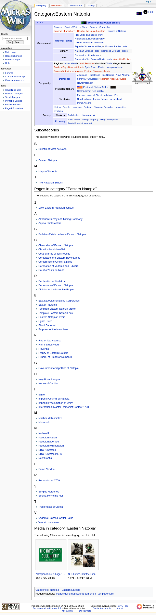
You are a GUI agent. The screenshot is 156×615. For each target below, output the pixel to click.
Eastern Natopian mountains (68, 71)
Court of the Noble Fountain (91, 31)
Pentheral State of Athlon (95, 87)
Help (148, 12)
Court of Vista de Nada (76, 27)
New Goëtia (45, 458)
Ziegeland (82, 75)
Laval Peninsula (86, 63)
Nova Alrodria (123, 75)
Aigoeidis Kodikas (122, 59)
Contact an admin (102, 608)
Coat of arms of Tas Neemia (54, 253)
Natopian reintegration (51, 445)
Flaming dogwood (48, 344)
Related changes (14, 93)
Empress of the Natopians (53, 329)
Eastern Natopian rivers (110, 67)
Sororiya (81, 79)
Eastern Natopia (47, 160)
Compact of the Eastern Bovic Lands (93, 59)
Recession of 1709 (49, 480)
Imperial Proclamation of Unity (55, 403)
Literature (86, 115)
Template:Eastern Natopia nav (55, 313)
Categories (42, 589)
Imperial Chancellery (64, 31)
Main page (10, 52)
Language (77, 107)
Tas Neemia (108, 75)
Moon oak (44, 422)
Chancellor (104, 27)
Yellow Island (70, 63)
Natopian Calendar (103, 107)
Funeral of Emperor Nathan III (55, 357)
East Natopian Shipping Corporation (58, 300)
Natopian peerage (48, 441)
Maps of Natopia (47, 171)
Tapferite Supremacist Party (89, 46)
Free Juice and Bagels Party (89, 35)
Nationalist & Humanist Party (89, 38)
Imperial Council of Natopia (53, 398)
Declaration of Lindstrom (87, 55)
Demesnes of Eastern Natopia (55, 285)
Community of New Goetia (90, 91)
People (66, 107)
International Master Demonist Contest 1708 (63, 407)
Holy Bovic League (49, 379)
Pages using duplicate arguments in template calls (85, 593)
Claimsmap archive (15, 80)
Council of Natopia (116, 31)
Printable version (13, 101)
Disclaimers (85, 611)
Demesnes (64, 79)
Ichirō (41, 394)
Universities (121, 107)
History (57, 107)
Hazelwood (94, 75)
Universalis (93, 79)
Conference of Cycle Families (55, 261)
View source (76, 5)
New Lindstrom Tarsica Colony (92, 99)
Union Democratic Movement (89, 42)
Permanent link (13, 104)
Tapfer (109, 63)
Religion (88, 107)
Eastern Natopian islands (97, 71)
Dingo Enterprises (109, 119)
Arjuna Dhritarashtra (50, 223)
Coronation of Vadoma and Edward (58, 266)
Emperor (58, 27)
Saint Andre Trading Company (83, 119)
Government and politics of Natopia (58, 368)
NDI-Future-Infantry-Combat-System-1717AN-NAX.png (83, 574)
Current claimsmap (15, 76)
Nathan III (44, 433)
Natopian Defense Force (87, 51)
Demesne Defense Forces (114, 51)
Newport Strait (75, 67)
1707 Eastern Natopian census (56, 207)
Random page (12, 59)
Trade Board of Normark (80, 123)
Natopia (54, 589)
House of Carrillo (48, 383)
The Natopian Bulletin (50, 182)
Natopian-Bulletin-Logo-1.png (51, 574)
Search (4, 34)
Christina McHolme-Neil (51, 249)
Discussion (56, 5)
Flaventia (43, 348)
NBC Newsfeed (47, 450)
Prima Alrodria (84, 103)
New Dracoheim (85, 83)
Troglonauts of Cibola (50, 506)
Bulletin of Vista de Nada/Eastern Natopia (62, 234)
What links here (13, 90)
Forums (9, 73)
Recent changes (13, 56)
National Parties (63, 40)
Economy (60, 121)
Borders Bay (60, 67)
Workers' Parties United (116, 46)
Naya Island (115, 99)
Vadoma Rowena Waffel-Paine (55, 518)
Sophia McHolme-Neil (50, 495)
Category (41, 5)
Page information (14, 108)
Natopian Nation (47, 437)
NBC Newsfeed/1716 (50, 454)
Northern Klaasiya (109, 79)
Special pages (12, 97)
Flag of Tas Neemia (49, 340)
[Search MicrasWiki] (15, 38)
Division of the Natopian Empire (56, 289)
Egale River (90, 67)
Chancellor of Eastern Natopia (55, 245)
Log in (148, 1)
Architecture (74, 115)
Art (94, 115)
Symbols (58, 111)
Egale (123, 79)
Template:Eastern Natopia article (57, 308)
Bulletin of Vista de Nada (52, 149)
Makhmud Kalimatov (50, 418)
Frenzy (93, 27)
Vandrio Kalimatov (48, 522)
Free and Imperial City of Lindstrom (95, 95)
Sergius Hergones (48, 491)
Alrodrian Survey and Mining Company (60, 219)
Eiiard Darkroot (47, 325)
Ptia (116, 95)
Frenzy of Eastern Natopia (53, 353)
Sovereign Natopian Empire (104, 22)
